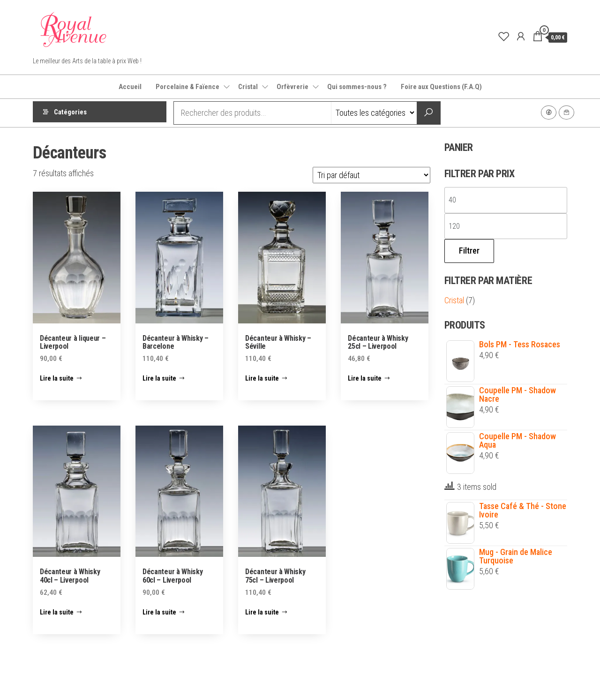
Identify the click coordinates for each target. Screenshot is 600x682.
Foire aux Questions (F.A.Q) (441, 86)
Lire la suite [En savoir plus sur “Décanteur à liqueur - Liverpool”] (57, 378)
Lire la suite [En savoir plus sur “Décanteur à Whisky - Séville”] (262, 378)
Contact (566, 112)
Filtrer (469, 250)
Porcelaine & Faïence (187, 86)
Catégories (70, 113)
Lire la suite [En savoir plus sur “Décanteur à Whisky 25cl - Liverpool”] (365, 378)
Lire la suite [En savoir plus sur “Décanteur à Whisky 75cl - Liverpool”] (262, 612)
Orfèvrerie (292, 86)
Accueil (130, 86)
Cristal (248, 86)
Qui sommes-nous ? (357, 86)
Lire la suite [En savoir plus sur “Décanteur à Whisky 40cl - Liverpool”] (57, 612)
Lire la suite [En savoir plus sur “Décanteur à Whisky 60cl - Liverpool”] (159, 612)
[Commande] (371, 175)
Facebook (548, 112)
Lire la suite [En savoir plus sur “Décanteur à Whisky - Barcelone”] (159, 378)
